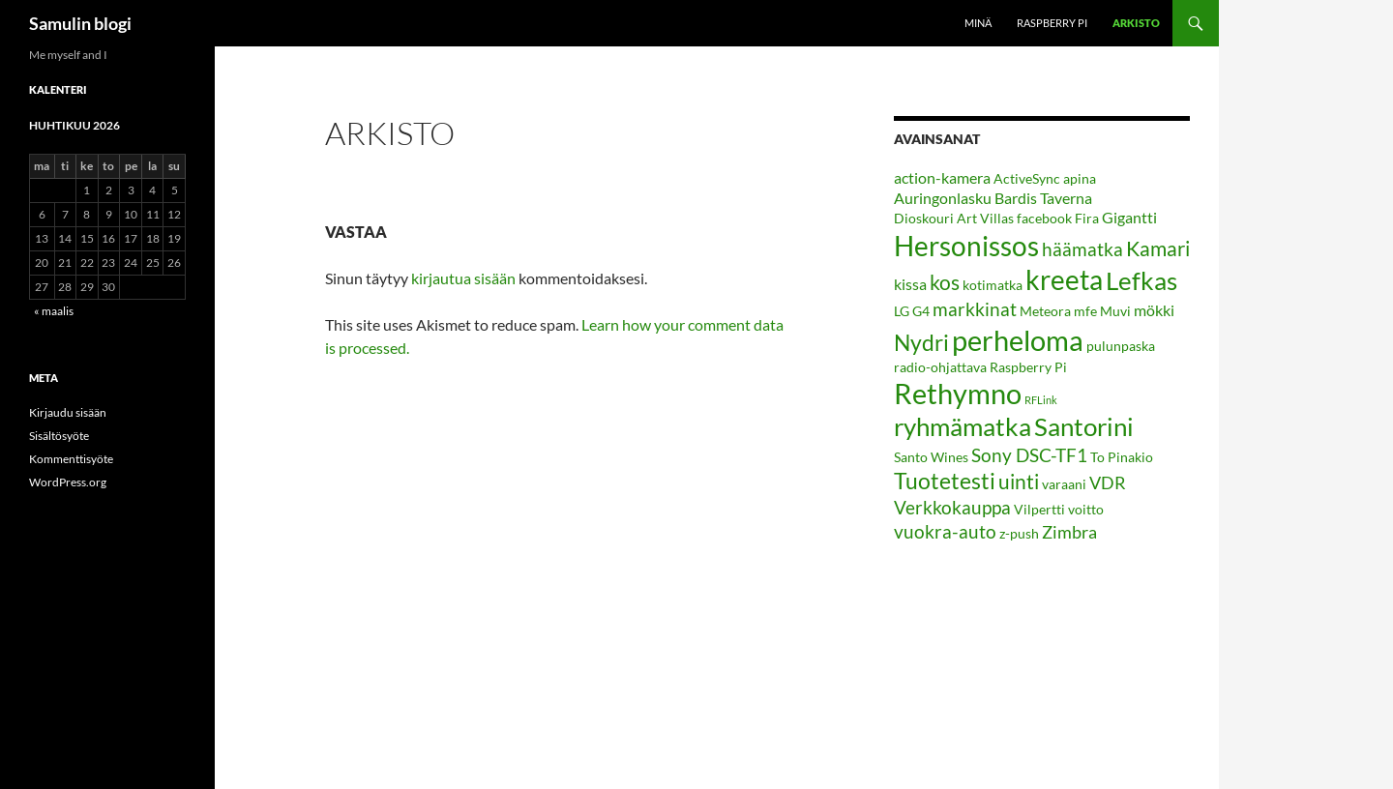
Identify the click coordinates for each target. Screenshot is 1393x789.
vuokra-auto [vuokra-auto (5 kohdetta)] (945, 531)
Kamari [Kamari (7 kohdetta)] (1158, 248)
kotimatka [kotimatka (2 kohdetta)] (993, 285)
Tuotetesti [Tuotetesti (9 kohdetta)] (944, 480)
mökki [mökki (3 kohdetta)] (1154, 310)
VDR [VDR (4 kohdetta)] (1107, 482)
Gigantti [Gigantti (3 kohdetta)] (1129, 217)
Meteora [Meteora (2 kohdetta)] (1045, 311)
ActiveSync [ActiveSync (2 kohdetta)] (1026, 178)
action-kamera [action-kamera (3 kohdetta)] (942, 177)
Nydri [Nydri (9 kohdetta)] (921, 342)
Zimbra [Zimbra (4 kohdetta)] (1069, 531)
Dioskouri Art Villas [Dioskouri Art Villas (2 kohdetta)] (954, 218)
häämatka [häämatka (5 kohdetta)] (1082, 249)
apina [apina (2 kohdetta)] (1079, 178)
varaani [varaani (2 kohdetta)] (1064, 484)
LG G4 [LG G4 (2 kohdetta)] (912, 311)
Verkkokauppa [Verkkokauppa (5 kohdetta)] (952, 507)
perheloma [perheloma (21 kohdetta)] (1017, 340)
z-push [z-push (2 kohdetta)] (1019, 533)
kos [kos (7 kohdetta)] (945, 282)
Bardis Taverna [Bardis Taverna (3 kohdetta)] (1043, 198)
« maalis (54, 311)
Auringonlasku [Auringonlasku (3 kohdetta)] (943, 198)
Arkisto (1136, 22)
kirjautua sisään (463, 278)
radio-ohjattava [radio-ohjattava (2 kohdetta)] (940, 367)
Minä (978, 22)
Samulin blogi (80, 23)
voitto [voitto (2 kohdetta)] (1086, 509)
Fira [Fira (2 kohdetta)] (1087, 218)
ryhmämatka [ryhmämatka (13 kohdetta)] (962, 426)
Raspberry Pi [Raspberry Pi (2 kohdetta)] (1028, 367)
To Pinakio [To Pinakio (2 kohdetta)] (1121, 457)
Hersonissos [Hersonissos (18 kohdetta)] (966, 245)
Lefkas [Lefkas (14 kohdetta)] (1141, 280)
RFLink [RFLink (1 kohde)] (1040, 400)
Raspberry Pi (1052, 22)
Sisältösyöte (59, 435)
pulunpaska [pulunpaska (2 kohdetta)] (1120, 345)
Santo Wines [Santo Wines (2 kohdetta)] (931, 457)
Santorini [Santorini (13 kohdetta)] (1084, 426)
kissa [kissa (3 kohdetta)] (910, 284)
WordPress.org (67, 482)
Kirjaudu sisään (67, 412)
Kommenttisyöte (71, 459)
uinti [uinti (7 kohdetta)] (1018, 481)
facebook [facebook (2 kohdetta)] (1044, 218)
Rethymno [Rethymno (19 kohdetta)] (958, 393)
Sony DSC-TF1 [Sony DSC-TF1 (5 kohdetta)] (1029, 455)
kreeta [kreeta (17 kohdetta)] (1064, 279)
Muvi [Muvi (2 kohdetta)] (1115, 311)
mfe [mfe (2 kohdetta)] (1085, 311)
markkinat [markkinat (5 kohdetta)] (975, 309)
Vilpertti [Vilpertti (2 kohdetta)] (1039, 509)
